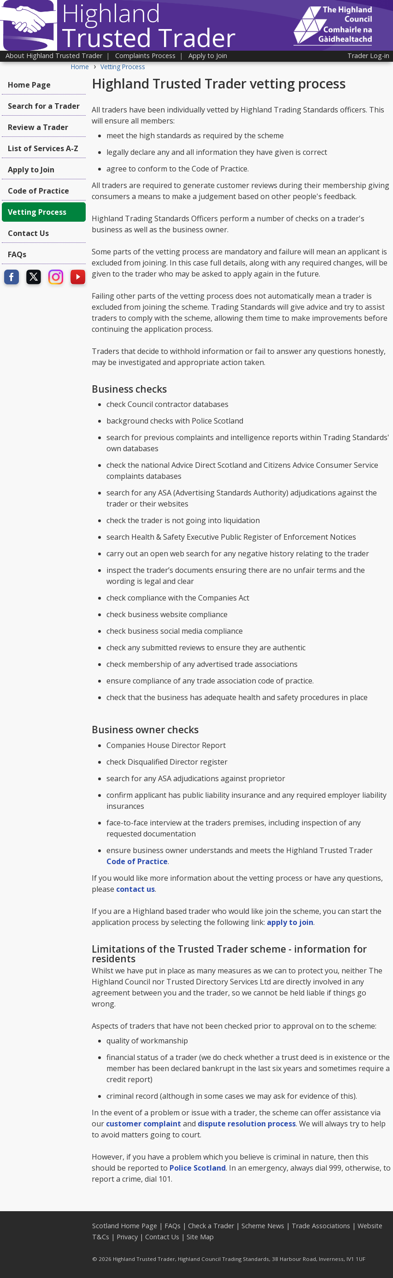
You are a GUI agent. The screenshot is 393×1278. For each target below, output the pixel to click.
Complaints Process (145, 55)
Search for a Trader (44, 106)
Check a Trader (211, 1225)
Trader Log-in (368, 55)
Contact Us (28, 233)
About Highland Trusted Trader (54, 55)
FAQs (17, 254)
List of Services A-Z (43, 148)
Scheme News (262, 1225)
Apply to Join (207, 55)
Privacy (127, 1236)
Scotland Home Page (124, 1225)
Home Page (29, 85)
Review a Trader (38, 127)
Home (80, 66)
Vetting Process (122, 66)
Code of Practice (38, 191)
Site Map (200, 1236)
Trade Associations (321, 1225)
